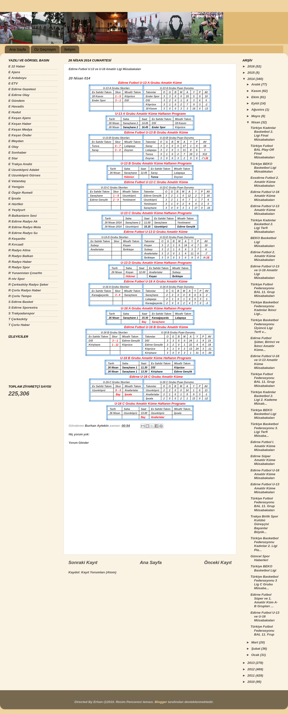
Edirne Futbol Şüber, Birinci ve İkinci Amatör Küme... (265, 344)
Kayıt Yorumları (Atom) (98, 572)
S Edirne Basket (20, 302)
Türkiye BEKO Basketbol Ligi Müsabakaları (263, 414)
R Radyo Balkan (20, 256)
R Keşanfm (16, 238)
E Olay (13, 147)
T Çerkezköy (18, 319)
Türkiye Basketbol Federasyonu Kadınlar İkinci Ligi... (264, 308)
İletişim (69, 49)
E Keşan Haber (19, 124)
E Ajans (14, 72)
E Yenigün (16, 187)
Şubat (256, 648)
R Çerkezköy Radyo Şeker (28, 284)
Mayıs (256, 116)
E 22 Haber (16, 66)
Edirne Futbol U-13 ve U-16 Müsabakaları (265, 616)
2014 (251, 79)
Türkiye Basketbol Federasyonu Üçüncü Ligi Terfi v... (264, 326)
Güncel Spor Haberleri (260, 558)
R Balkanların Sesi (22, 215)
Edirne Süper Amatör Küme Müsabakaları (263, 460)
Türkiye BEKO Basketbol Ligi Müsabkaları (263, 167)
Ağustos (258, 109)
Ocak (255, 655)
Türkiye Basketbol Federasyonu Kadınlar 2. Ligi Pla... (264, 544)
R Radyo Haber (20, 262)
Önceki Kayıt (218, 562)
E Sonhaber (17, 152)
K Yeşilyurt (16, 210)
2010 (251, 682)
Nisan (256, 122)
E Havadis (16, 106)
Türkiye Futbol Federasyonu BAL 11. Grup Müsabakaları (263, 290)
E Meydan (16, 141)
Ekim (255, 97)
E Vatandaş (17, 181)
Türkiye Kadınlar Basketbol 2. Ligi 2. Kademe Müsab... (264, 398)
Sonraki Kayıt (82, 562)
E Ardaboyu (17, 78)
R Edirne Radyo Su (23, 233)
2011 (251, 675)
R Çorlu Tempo (19, 296)
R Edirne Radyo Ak (22, 221)
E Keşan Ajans (19, 118)
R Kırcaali (15, 244)
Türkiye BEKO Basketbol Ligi (263, 568)
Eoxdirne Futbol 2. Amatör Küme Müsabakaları (265, 181)
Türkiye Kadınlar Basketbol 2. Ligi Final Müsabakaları (263, 133)
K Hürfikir (15, 204)
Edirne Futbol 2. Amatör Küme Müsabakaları (263, 256)
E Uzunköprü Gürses (24, 175)
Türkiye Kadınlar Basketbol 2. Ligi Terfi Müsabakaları (263, 226)
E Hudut (14, 112)
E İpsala (14, 198)
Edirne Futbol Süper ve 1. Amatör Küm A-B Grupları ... (264, 600)
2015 (251, 72)
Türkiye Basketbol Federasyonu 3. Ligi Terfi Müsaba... (264, 430)
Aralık (256, 84)
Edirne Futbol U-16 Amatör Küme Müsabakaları (265, 195)
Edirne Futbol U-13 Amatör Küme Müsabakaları (265, 210)
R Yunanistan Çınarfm (25, 273)
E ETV (13, 83)
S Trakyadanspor (21, 313)
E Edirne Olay (19, 95)
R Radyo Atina (19, 250)
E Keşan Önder (20, 135)
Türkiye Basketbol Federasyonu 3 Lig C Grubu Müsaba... (264, 582)
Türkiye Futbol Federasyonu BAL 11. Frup (262, 630)
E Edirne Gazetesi (22, 89)
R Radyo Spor (19, 267)
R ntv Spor (16, 279)
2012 (251, 669)
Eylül (255, 103)
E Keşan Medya (20, 129)
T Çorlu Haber (19, 325)
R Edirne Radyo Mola (24, 227)
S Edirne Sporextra (23, 307)
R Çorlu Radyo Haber (24, 290)
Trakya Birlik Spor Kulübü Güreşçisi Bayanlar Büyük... (264, 524)
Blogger (161, 702)
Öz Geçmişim (45, 49)
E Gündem (16, 100)
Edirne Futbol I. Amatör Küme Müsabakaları (263, 445)
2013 (251, 663)
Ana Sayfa (17, 49)
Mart (255, 642)
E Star (13, 158)
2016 (251, 66)
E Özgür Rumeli (20, 192)
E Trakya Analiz (20, 164)
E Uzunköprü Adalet (23, 170)
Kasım (256, 91)
